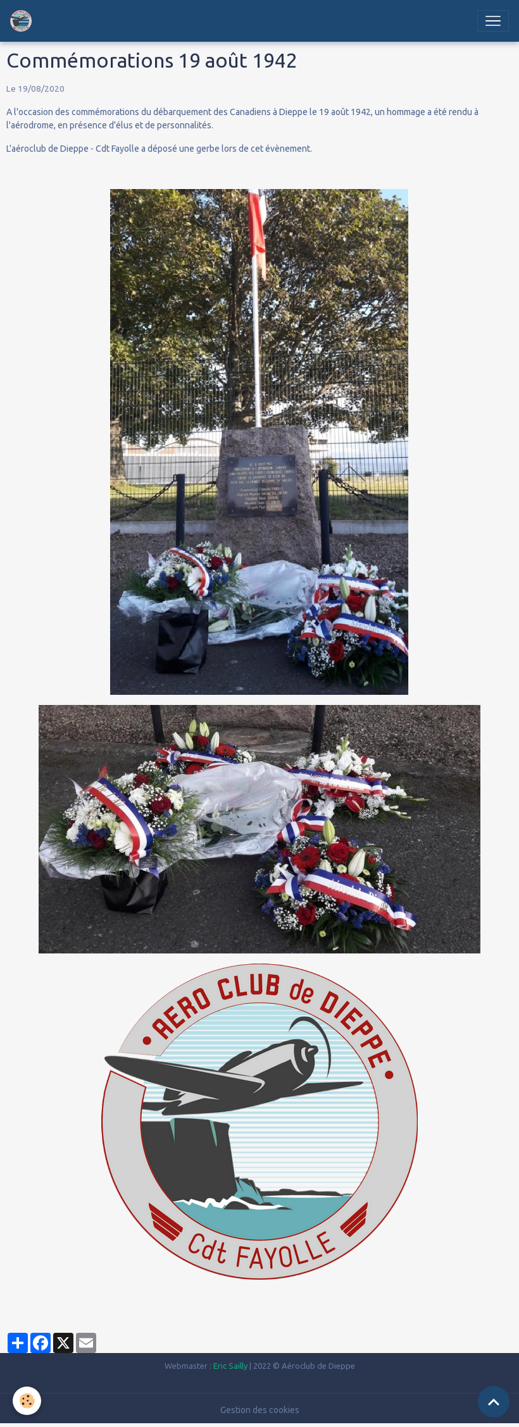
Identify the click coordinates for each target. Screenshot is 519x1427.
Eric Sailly (230, 1365)
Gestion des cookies (259, 1410)
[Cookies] (27, 1401)
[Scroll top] (494, 1402)
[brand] (23, 21)
